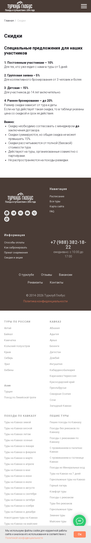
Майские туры (58, 521)
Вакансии (65, 274)
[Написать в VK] (20, 213)
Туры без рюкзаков (61, 503)
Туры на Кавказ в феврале (20, 452)
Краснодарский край (62, 382)
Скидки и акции (13, 257)
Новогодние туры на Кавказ (21, 517)
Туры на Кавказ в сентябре (20, 493)
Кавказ (55, 321)
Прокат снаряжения (16, 252)
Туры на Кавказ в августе (19, 487)
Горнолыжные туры (61, 509)
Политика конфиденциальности (45, 301)
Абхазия (55, 328)
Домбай (54, 358)
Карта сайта (57, 206)
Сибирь (8, 358)
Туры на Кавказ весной (18, 428)
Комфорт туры (58, 491)
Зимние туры (57, 515)
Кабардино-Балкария (62, 370)
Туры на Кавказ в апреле (19, 464)
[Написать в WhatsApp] (6, 213)
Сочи (53, 400)
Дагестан (55, 352)
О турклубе (26, 274)
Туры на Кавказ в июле (18, 482)
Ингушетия (56, 364)
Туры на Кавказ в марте (18, 458)
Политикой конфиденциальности (24, 538)
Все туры (55, 201)
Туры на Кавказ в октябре (19, 500)
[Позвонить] (34, 213)
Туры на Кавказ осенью (18, 440)
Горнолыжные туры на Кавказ (67, 479)
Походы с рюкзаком (61, 497)
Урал (7, 364)
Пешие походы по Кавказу (65, 422)
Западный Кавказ (60, 405)
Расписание (57, 196)
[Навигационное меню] (84, 6)
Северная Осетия (60, 393)
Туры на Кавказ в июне (18, 476)
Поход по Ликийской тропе (20, 397)
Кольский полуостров (17, 346)
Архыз (53, 340)
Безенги (54, 346)
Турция (8, 391)
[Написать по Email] (27, 213)
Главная (9, 20)
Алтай (7, 328)
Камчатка (10, 340)
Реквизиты (35, 282)
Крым (7, 352)
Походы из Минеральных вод (67, 467)
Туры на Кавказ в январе (19, 446)
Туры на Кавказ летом (17, 434)
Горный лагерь (58, 485)
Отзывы (46, 274)
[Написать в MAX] (6, 219)
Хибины (9, 370)
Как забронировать (15, 247)
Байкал (8, 334)
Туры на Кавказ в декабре (19, 511)
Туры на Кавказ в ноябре (19, 505)
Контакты (56, 282)
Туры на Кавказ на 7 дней (65, 473)
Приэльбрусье (58, 387)
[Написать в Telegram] (13, 213)
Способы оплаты (14, 242)
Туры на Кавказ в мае (17, 470)
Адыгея (54, 334)
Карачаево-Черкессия (63, 376)
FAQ (52, 211)
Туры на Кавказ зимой (17, 422)
